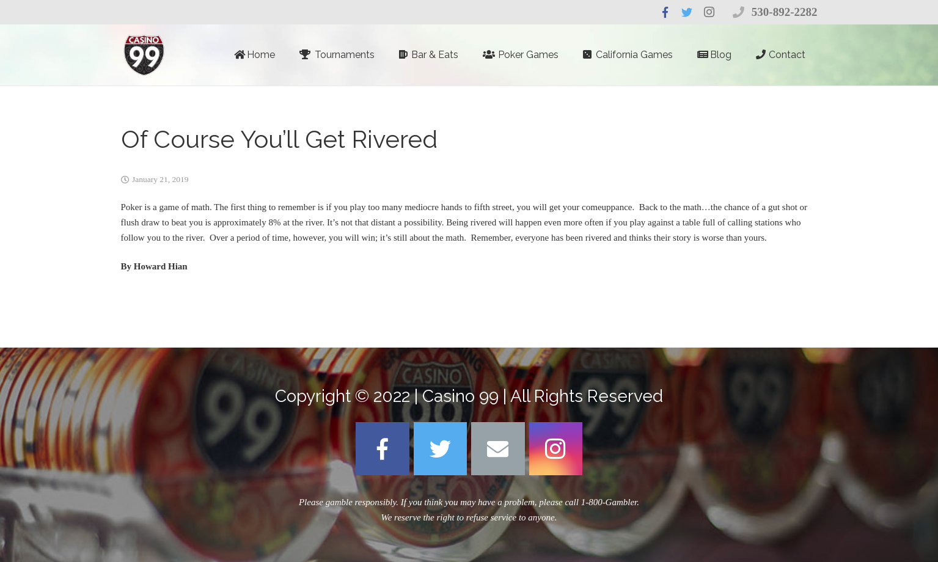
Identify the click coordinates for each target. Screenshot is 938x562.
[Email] (498, 449)
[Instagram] (556, 449)
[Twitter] (440, 449)
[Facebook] (382, 449)
